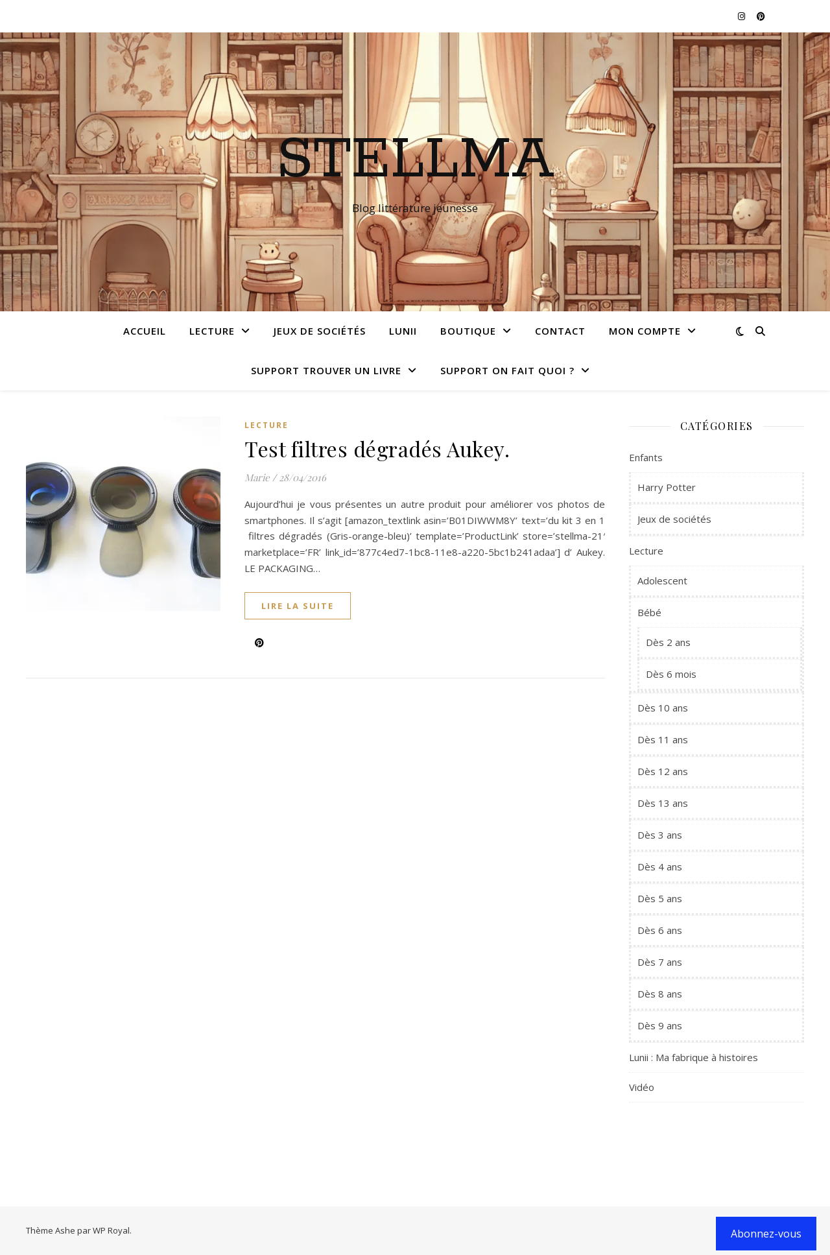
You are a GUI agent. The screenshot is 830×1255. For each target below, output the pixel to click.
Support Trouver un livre (326, 370)
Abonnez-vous (766, 1233)
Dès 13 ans (662, 802)
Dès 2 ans (668, 642)
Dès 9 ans (659, 1025)
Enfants (646, 457)
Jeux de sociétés (320, 330)
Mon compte (645, 330)
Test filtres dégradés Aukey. (377, 448)
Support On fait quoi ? (507, 370)
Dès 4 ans (659, 866)
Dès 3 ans (659, 834)
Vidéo (641, 1087)
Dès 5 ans (659, 898)
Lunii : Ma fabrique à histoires (693, 1057)
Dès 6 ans (659, 930)
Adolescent (662, 580)
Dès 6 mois (671, 673)
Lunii (403, 330)
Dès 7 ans (659, 961)
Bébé (649, 612)
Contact (560, 330)
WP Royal (111, 1230)
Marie (257, 477)
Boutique (468, 330)
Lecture (212, 330)
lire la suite (297, 606)
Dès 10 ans (662, 707)
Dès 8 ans (659, 993)
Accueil (144, 330)
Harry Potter (666, 487)
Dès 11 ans (662, 739)
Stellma (415, 160)
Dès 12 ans (662, 771)
